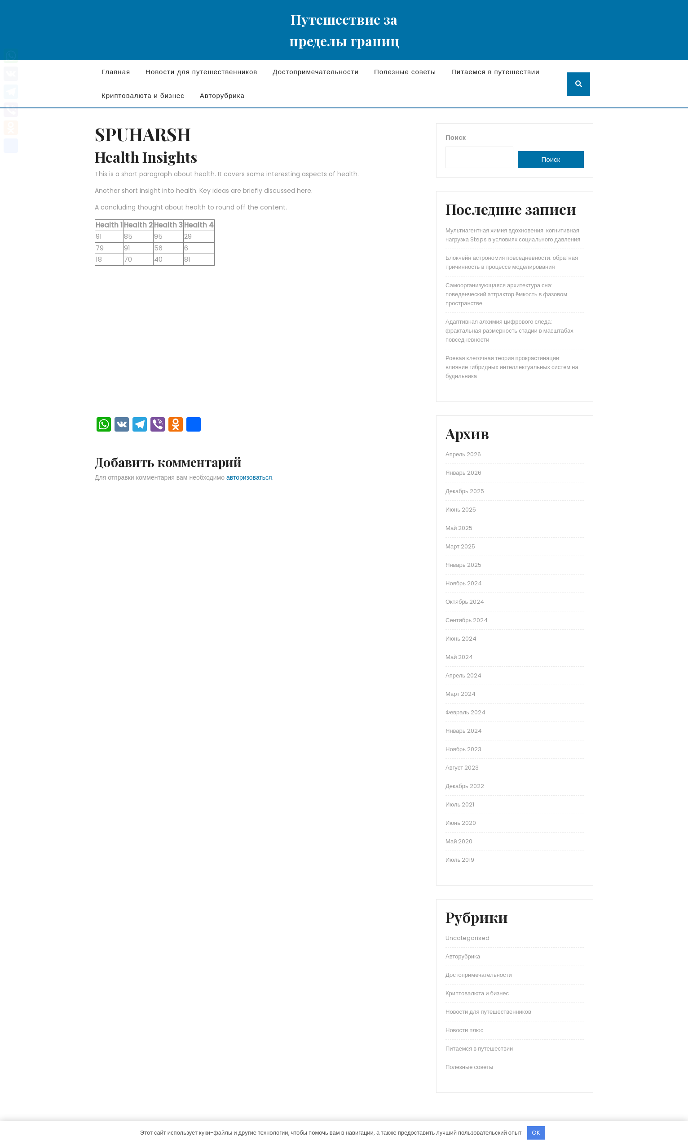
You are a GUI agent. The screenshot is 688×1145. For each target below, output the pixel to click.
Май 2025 (458, 528)
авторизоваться (249, 477)
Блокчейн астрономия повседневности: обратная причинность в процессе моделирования (511, 262)
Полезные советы (405, 71)
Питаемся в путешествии (495, 71)
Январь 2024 (463, 730)
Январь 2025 (463, 565)
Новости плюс (464, 1030)
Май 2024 (459, 657)
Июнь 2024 (460, 638)
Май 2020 (458, 841)
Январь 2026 (463, 472)
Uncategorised (467, 938)
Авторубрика (222, 95)
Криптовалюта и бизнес (143, 95)
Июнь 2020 (460, 823)
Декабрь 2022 (464, 786)
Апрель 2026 (463, 454)
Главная (115, 71)
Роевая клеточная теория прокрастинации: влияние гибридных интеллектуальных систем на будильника (511, 367)
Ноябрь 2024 (463, 583)
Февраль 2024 (465, 712)
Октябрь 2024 (464, 601)
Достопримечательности (316, 71)
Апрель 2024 (463, 675)
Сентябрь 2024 (466, 620)
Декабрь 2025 (464, 491)
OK (536, 1132)
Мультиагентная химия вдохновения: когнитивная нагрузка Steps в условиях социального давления (512, 235)
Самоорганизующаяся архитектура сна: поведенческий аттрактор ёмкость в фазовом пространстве (506, 294)
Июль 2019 (459, 859)
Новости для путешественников (201, 71)
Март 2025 (460, 546)
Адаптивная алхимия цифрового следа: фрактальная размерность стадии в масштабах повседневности (509, 330)
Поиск (455, 137)
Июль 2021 (459, 804)
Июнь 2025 (460, 509)
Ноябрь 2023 (463, 749)
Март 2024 (460, 694)
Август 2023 (462, 767)
